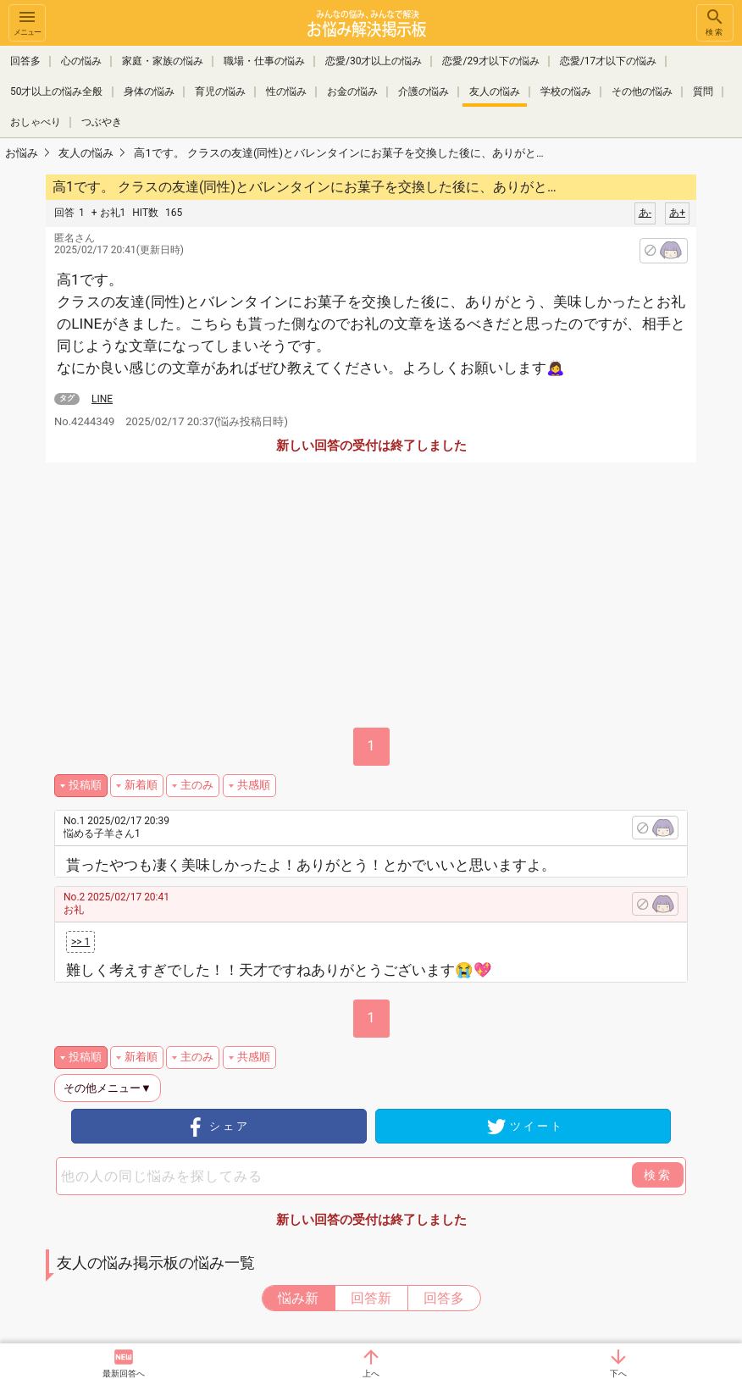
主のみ (196, 784)
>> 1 (80, 942)
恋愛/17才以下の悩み (608, 61)
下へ (618, 1373)
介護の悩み (423, 91)
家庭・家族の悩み (162, 61)
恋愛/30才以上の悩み (373, 61)
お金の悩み (352, 91)
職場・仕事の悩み (264, 61)
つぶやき (101, 122)
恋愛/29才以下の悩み (490, 61)
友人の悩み (494, 91)
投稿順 (85, 784)
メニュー (27, 21)
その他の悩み (642, 91)
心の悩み (81, 61)
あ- (645, 213)
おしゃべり (35, 122)
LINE (102, 399)
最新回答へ (123, 1373)
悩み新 (298, 1298)
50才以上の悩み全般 (56, 91)
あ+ (677, 213)
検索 (715, 21)
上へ (371, 1373)
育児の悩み (220, 91)
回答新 (371, 1298)
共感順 (253, 784)
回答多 (25, 61)
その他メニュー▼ (108, 1088)
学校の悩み (565, 91)
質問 (703, 91)
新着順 (141, 784)
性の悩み (286, 91)
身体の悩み (149, 91)
